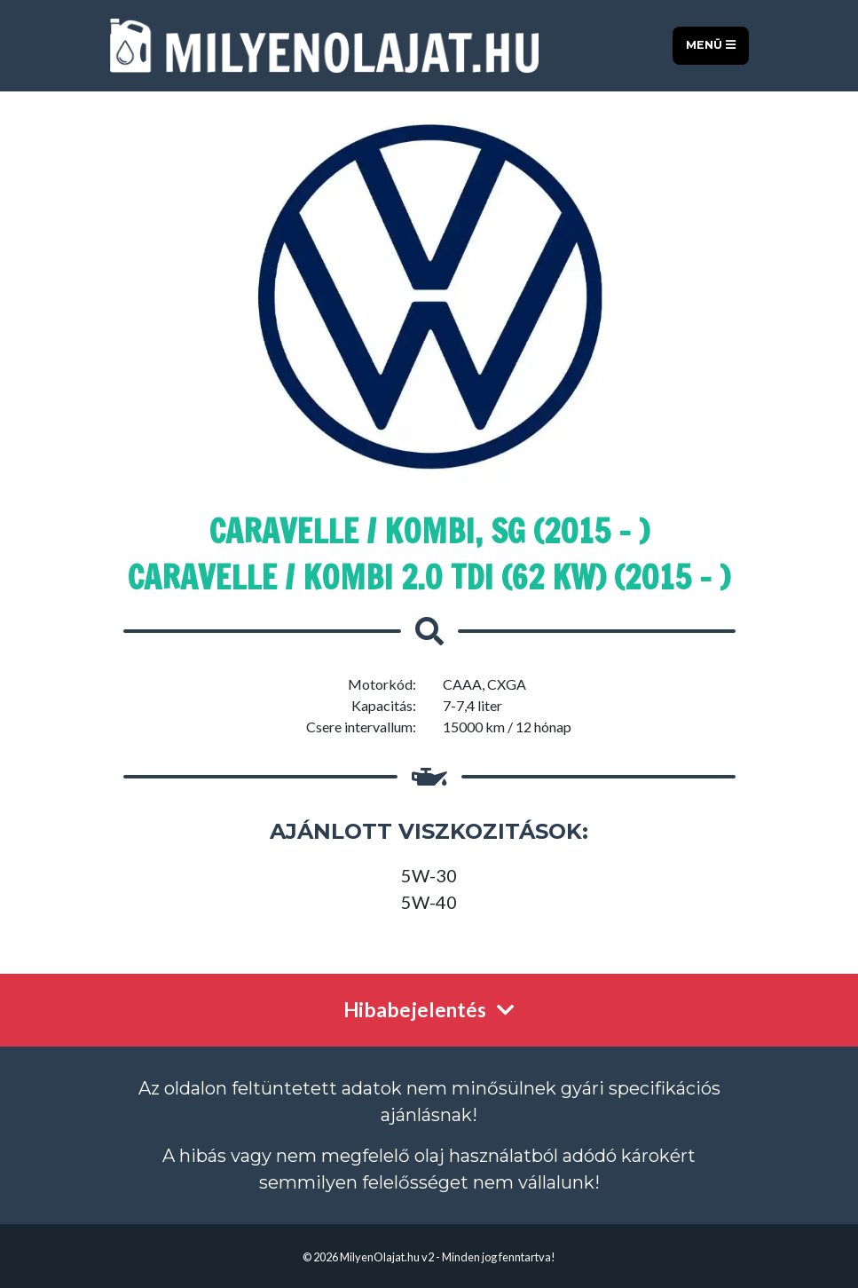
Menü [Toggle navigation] (711, 44)
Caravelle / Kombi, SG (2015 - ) (429, 531)
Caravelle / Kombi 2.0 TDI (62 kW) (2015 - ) (429, 577)
